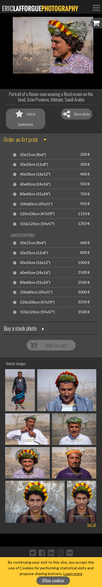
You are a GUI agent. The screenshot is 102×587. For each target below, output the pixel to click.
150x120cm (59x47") (37, 224)
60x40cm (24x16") (35, 184)
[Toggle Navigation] (96, 7)
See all (91, 524)
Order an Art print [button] (21, 139)
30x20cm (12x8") (34, 164)
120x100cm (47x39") (37, 214)
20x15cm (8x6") (33, 154)
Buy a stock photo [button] (20, 328)
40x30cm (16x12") (35, 174)
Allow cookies (53, 580)
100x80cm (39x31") (36, 204)
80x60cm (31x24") (35, 194)
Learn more (72, 573)
